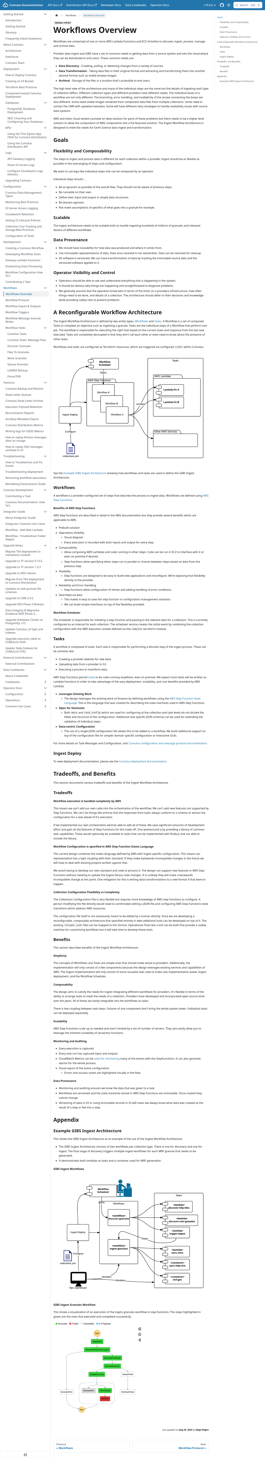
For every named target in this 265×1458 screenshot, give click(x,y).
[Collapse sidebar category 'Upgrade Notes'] (45, 545)
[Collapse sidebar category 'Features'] (45, 382)
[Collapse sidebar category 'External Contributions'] (45, 657)
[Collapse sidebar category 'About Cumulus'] (45, 44)
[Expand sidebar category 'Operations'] (45, 700)
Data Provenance (228, 31)
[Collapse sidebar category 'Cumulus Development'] (45, 490)
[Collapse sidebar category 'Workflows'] (45, 288)
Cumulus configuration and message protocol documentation (168, 743)
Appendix (222, 76)
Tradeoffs (224, 66)
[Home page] (56, 15)
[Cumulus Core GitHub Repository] (222, 5)
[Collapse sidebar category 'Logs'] (45, 152)
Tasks (157, 321)
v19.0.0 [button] (208, 5)
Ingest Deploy (227, 56)
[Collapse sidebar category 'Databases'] (45, 102)
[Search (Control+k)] (247, 5)
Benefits (224, 71)
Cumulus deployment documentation (142, 761)
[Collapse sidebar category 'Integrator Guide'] (45, 511)
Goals (220, 17)
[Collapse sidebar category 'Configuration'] (45, 186)
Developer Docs (111, 5)
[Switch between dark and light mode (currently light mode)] (228, 5)
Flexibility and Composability (234, 22)
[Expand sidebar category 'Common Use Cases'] (45, 706)
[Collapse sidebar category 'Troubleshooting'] (45, 456)
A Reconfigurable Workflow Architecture (237, 41)
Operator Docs (159, 5)
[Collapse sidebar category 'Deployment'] (45, 69)
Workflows (141, 321)
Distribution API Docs (81, 5)
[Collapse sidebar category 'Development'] (45, 242)
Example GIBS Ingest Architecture (85, 473)
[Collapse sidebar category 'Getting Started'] (45, 14)
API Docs (55, 5)
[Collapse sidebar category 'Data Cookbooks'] (45, 669)
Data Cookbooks (135, 5)
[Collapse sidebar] (25, 1454)
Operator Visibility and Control (235, 36)
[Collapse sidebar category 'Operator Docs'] (45, 688)
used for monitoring (106, 1058)
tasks (91, 677)
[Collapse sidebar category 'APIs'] (45, 127)
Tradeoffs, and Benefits (228, 61)
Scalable (224, 27)
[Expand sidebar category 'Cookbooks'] (45, 682)
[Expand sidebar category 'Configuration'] (45, 694)
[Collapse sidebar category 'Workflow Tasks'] (45, 327)
